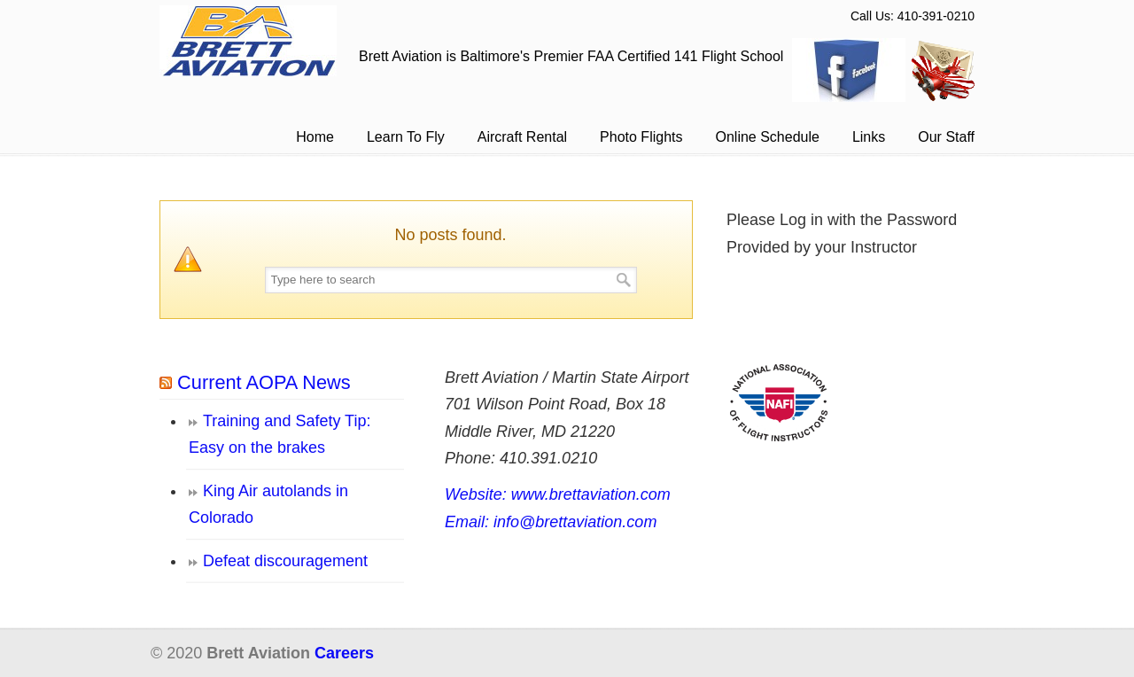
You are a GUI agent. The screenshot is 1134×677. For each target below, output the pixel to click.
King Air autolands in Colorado (268, 504)
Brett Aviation (248, 40)
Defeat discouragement (285, 561)
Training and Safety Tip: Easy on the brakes (279, 434)
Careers (344, 653)
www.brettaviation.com (591, 494)
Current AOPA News (264, 382)
